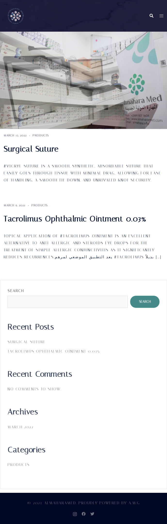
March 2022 (21, 427)
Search (16, 290)
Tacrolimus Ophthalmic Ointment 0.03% (75, 218)
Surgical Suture (31, 149)
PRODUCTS (40, 135)
